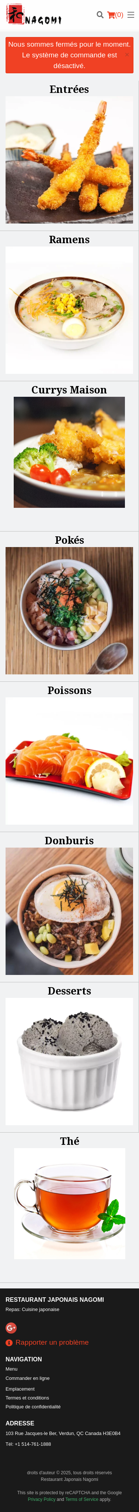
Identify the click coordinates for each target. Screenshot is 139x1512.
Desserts (69, 991)
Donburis (69, 840)
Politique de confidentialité (33, 1406)
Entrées (69, 89)
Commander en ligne (28, 1378)
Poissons (69, 690)
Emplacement (20, 1389)
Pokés (69, 540)
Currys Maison (69, 389)
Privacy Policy (42, 1499)
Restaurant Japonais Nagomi (55, 1300)
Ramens (69, 239)
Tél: (28, 1444)
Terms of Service (81, 1499)
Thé (69, 1141)
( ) (115, 14)
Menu (11, 1369)
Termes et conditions (27, 1398)
